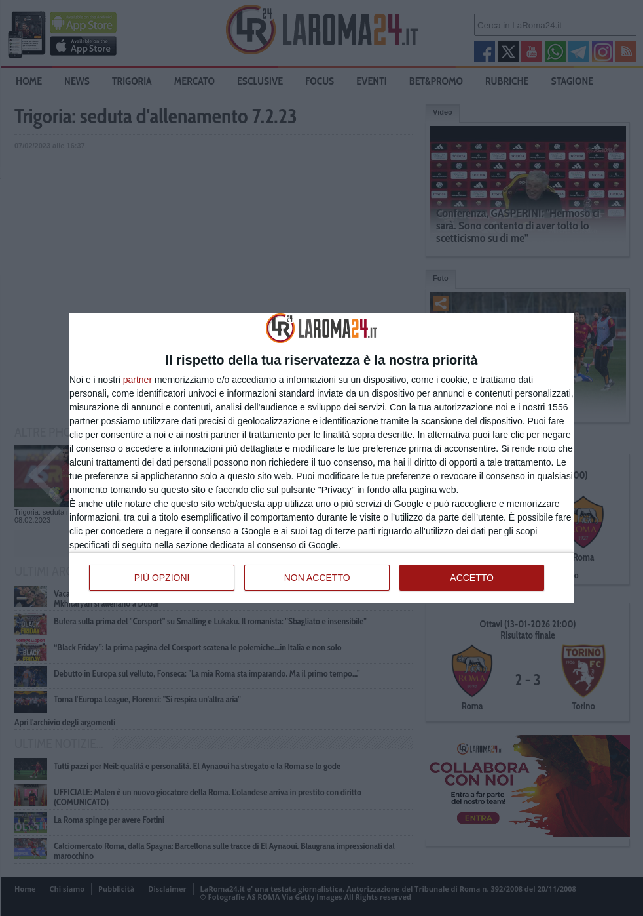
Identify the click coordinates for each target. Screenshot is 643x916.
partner (137, 379)
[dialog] (321, 457)
